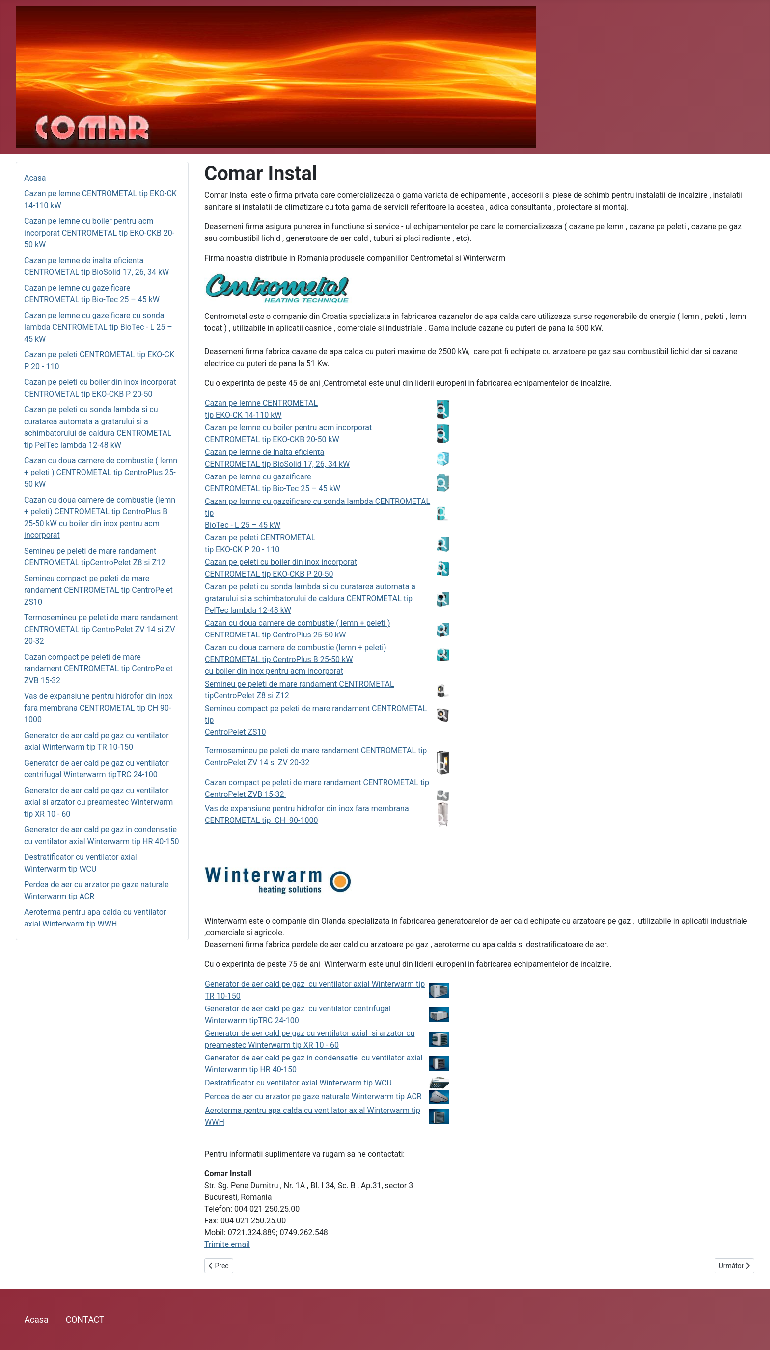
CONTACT (85, 1319)
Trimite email (227, 1244)
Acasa (35, 178)
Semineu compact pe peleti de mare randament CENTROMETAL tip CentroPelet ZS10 (98, 590)
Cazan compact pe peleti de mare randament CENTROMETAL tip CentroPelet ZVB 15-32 (98, 668)
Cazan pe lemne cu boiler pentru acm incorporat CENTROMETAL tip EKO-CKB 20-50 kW (99, 232)
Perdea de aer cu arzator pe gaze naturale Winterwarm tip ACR (313, 1096)
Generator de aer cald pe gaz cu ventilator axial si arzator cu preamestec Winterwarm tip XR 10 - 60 (98, 802)
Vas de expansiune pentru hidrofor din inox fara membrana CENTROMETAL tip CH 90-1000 (98, 707)
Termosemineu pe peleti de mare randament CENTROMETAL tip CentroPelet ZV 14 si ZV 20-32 (101, 629)
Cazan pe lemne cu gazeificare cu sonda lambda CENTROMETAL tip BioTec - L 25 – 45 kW (98, 327)
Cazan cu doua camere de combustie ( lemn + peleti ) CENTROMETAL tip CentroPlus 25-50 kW (100, 472)
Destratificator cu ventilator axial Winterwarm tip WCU (298, 1082)
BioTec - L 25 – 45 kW (242, 524)
